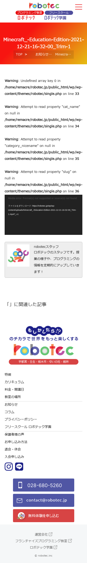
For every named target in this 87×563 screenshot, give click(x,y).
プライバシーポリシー (21, 419)
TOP (19, 54)
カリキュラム (14, 382)
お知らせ (41, 54)
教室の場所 (13, 397)
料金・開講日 (14, 389)
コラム (9, 412)
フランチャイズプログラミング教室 (41, 541)
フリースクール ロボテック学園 (28, 426)
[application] (43, 215)
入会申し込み (14, 456)
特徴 (8, 374)
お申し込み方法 (16, 442)
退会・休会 (13, 449)
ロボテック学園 (41, 547)
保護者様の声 (14, 434)
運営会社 (41, 534)
